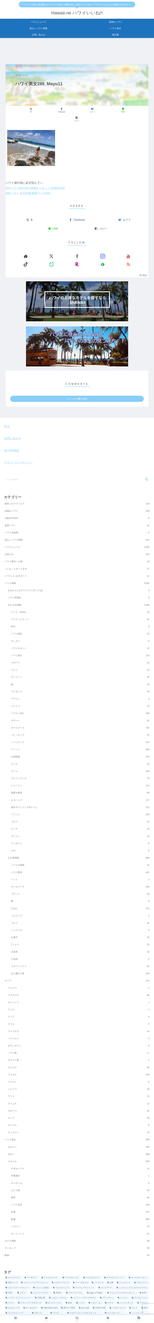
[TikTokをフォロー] (81, 247)
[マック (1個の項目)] (134, 1291)
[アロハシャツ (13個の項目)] (141, 1266)
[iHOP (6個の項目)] (144, 1276)
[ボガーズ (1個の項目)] (40, 1296)
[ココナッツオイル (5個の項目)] (58, 1281)
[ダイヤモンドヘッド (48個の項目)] (115, 1261)
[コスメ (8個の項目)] (22, 1276)
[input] (77, 463)
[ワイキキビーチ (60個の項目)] (71, 1261)
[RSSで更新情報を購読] (110, 247)
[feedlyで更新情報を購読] (103, 247)
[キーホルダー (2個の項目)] (30, 1291)
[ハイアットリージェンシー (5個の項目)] (18, 1281)
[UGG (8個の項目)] (9, 1276)
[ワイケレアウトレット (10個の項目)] (84, 1271)
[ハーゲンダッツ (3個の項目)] (125, 1286)
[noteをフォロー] (88, 247)
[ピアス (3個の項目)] (109, 1286)
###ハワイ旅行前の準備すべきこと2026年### (35, 179)
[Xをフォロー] (51, 247)
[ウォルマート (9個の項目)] (106, 1271)
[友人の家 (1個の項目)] (84, 1291)
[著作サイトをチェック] (44, 247)
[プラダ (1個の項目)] (57, 1296)
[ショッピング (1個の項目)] (139, 1296)
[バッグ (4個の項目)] (81, 1286)
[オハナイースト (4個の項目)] (54, 1286)
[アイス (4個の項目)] (10, 1286)
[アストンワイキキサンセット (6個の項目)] (122, 1276)
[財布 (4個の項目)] (69, 1286)
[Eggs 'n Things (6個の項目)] (95, 1276)
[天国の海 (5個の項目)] (40, 1281)
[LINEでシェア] (101, 110)
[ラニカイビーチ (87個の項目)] (50, 1261)
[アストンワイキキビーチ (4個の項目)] (30, 1286)
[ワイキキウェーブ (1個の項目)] (17, 1296)
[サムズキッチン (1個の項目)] (115, 1296)
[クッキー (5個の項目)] (123, 1281)
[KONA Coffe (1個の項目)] (100, 1291)
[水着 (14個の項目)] (110, 1266)
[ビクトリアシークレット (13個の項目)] (17, 1271)
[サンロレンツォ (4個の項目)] (140, 1281)
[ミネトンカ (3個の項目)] (95, 1286)
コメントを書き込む (77, 381)
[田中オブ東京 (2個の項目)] (68, 1291)
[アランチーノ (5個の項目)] (107, 1281)
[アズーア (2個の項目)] (143, 1286)
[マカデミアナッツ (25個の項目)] (61, 1266)
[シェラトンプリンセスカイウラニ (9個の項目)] (132, 1271)
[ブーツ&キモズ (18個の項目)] (81, 1266)
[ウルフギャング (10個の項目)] (61, 1271)
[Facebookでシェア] (53, 110)
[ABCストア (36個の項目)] (11, 1266)
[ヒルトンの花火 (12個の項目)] (41, 1271)
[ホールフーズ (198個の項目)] (13, 1261)
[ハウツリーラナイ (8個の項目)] (40, 1276)
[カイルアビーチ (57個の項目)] (92, 1261)
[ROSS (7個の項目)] (58, 1276)
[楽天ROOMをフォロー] (95, 247)
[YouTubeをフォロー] (73, 247)
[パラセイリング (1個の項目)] (118, 1291)
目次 (7, 409)
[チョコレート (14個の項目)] (124, 1266)
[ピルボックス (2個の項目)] (13, 1291)
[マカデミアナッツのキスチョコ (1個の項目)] (84, 1296)
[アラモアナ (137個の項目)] (31, 1261)
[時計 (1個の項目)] (145, 1291)
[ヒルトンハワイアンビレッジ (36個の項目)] (35, 1266)
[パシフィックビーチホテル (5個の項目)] (83, 1281)
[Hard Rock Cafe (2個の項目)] (49, 1291)
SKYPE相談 (11, 433)
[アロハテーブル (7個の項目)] (75, 1276)
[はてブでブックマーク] (77, 110)
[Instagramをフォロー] (66, 247)
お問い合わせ (12, 421)
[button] (125, 110)
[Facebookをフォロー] (59, 247)
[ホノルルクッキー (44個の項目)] (139, 1261)
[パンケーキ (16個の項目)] (97, 1266)
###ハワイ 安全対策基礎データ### (28, 184)
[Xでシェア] (29, 110)
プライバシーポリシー (18, 445)
